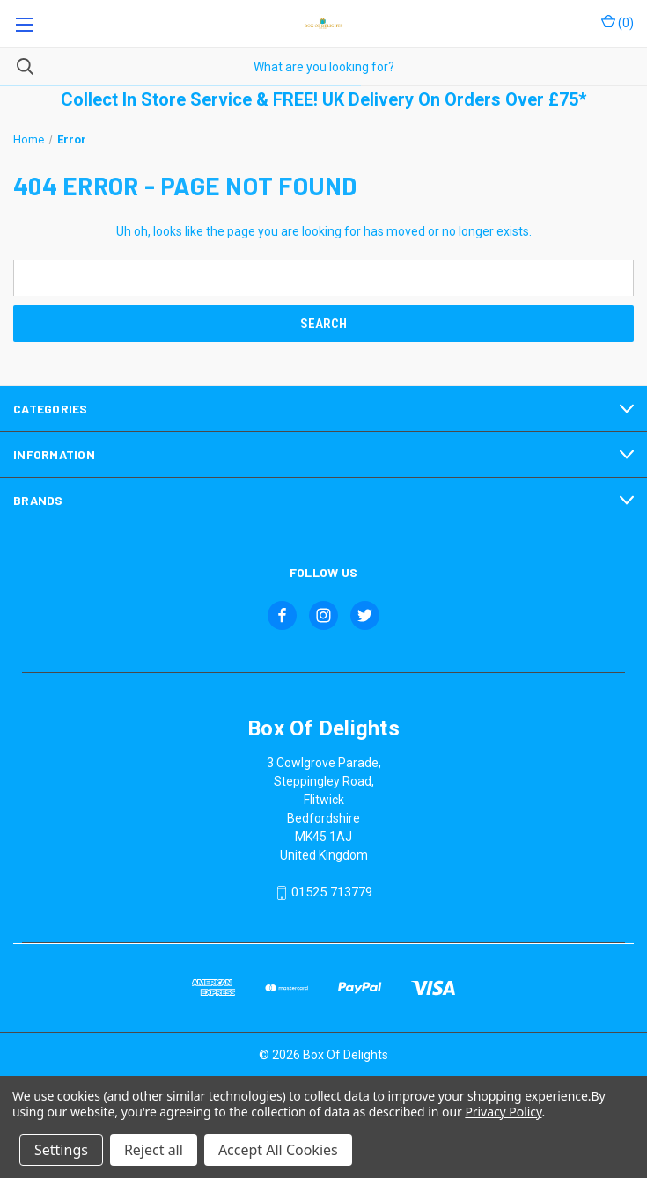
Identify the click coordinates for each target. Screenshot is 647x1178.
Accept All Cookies (278, 1150)
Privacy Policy (503, 1111)
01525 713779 (331, 893)
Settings (61, 1150)
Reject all (153, 1150)
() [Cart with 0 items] (617, 22)
